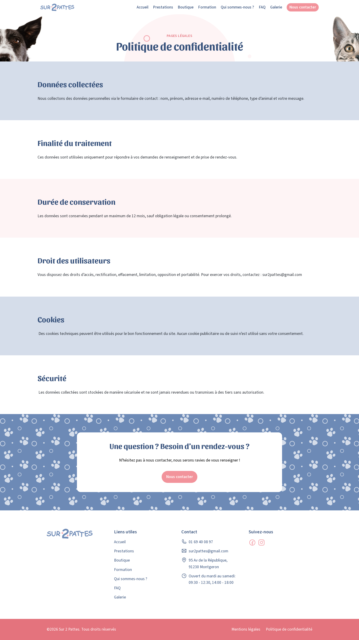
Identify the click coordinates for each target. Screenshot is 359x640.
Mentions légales (245, 629)
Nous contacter (302, 7)
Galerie (276, 7)
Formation (207, 7)
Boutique (185, 7)
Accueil (142, 7)
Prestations (163, 7)
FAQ (262, 7)
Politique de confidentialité (289, 629)
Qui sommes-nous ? (237, 7)
